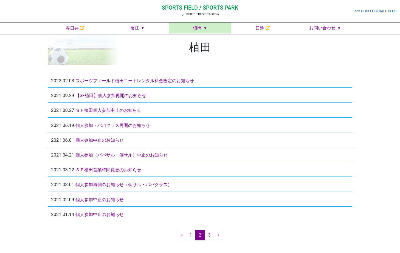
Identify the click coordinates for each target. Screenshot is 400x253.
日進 (259, 28)
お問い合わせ (322, 27)
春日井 (72, 28)
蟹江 (134, 27)
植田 (197, 27)
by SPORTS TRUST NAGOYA (200, 14)
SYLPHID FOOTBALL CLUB (375, 11)
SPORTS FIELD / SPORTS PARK (200, 7)
